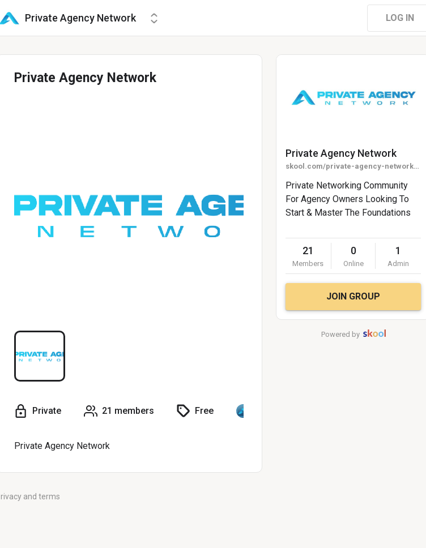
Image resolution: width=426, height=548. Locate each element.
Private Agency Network (341, 153)
